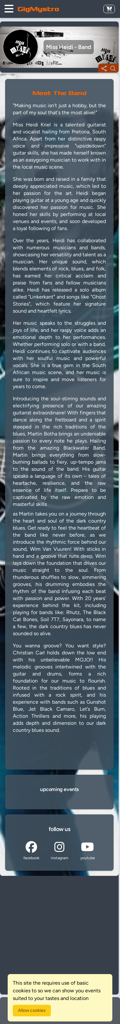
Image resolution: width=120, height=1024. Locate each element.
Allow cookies (32, 1010)
